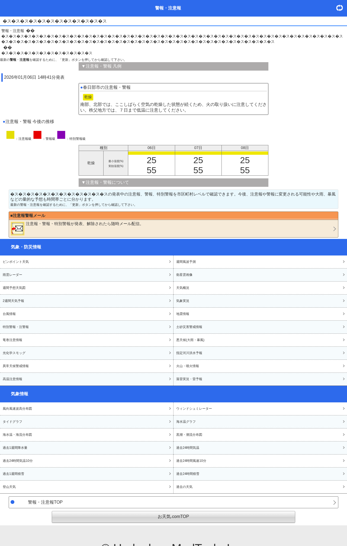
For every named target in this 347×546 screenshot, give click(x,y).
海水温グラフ (186, 422)
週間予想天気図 (14, 288)
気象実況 (182, 301)
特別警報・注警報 (16, 327)
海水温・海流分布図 (17, 435)
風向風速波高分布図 (17, 409)
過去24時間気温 (187, 448)
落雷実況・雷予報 (189, 379)
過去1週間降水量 (15, 448)
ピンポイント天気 (16, 262)
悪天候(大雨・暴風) (190, 340)
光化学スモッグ (14, 353)
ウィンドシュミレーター (194, 409)
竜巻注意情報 (12, 340)
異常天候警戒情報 (16, 366)
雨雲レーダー (12, 275)
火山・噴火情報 (187, 366)
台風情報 (9, 314)
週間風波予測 (186, 262)
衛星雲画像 (184, 275)
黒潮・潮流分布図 (189, 435)
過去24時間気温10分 (18, 461)
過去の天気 (184, 487)
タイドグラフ (12, 422)
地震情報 (182, 314)
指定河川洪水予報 (189, 353)
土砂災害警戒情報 (189, 327)
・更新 (341, 7)
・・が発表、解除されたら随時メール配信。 (77, 228)
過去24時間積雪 (187, 474)
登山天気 (9, 487)
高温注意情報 (12, 379)
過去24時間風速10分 (191, 461)
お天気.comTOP (173, 516)
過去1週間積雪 (13, 474)
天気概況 (182, 288)
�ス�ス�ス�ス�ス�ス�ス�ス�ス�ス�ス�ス (46, 53)
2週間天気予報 (13, 301)
